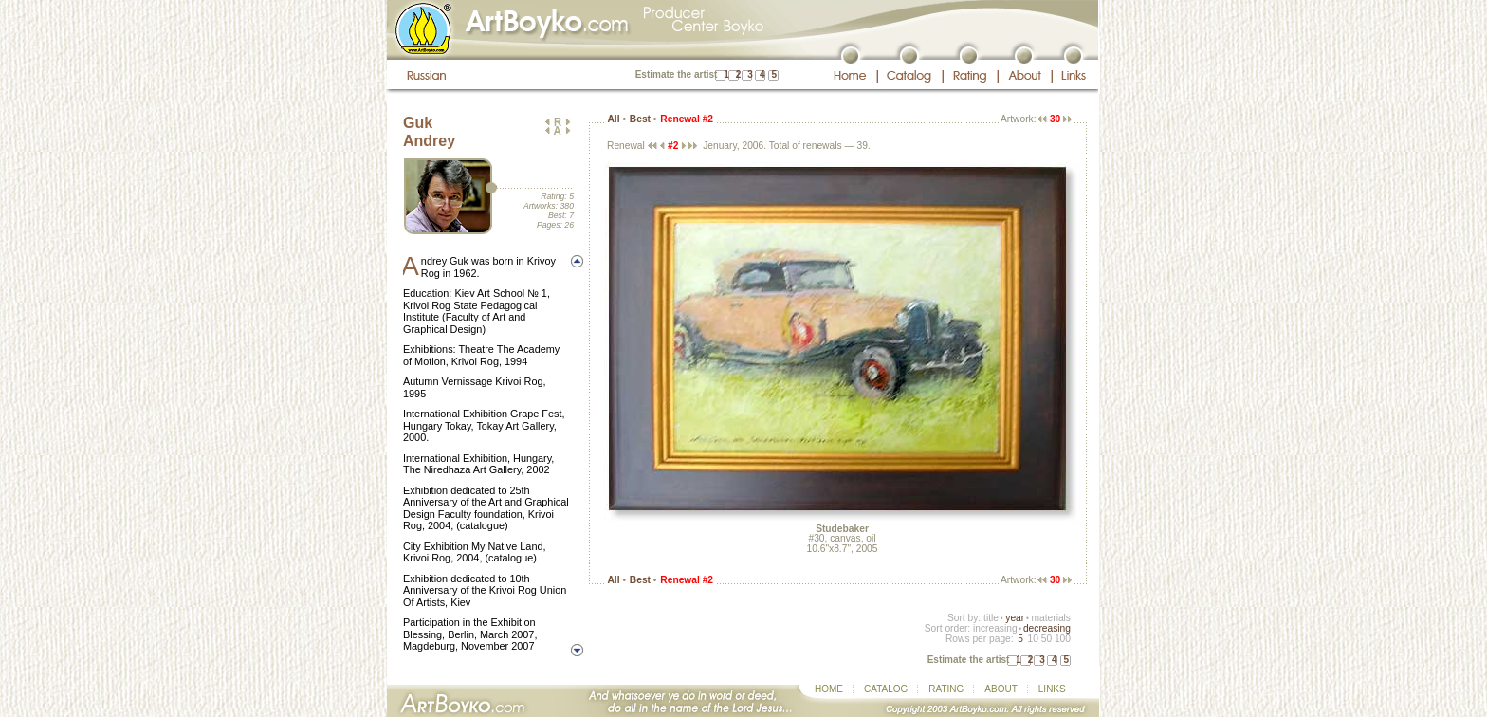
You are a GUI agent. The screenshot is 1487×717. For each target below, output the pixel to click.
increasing (995, 628)
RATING (946, 689)
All (613, 119)
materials (1051, 618)
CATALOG (886, 689)
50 (1046, 639)
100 (1063, 639)
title (991, 618)
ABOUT (1000, 689)
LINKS (1052, 689)
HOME (829, 689)
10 (1032, 639)
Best (640, 119)
